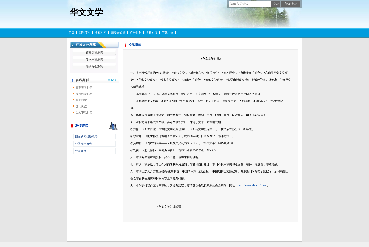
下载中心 (167, 32)
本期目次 (81, 100)
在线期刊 (82, 80)
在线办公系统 (86, 44)
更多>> (112, 80)
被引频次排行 (84, 94)
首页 (71, 32)
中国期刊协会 (83, 143)
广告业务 (135, 32)
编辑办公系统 (94, 66)
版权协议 (151, 32)
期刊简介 (84, 32)
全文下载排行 (84, 112)
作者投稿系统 (94, 52)
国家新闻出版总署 (86, 136)
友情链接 (81, 125)
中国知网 (80, 151)
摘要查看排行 (84, 87)
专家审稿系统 (94, 59)
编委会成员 (118, 32)
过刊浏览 (81, 106)
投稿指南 (100, 32)
